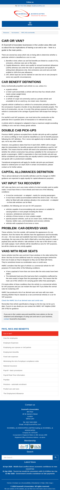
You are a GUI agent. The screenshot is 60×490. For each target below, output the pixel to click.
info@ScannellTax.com (38, 6)
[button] (30, 2)
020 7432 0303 (22, 6)
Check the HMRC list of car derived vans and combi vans (22, 300)
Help (42, 483)
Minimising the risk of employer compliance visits (21, 361)
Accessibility (26, 483)
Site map (49, 483)
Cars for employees (10, 338)
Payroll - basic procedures (12, 370)
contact (6, 319)
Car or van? (7, 333)
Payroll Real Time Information (14, 375)
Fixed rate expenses (10, 357)
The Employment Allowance (13, 393)
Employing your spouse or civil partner (17, 347)
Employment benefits (11, 352)
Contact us (17, 483)
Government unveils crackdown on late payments (35, 473)
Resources (6, 32)
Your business (15, 32)
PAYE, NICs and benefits (28, 32)
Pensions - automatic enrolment (14, 384)
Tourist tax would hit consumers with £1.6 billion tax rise (35, 471)
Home (9, 483)
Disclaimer (36, 483)
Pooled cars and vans (11, 389)
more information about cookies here (44, 489)
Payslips (6, 380)
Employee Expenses (10, 343)
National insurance (10, 366)
